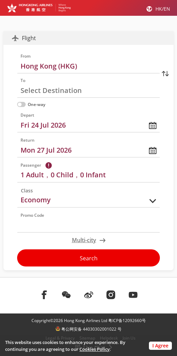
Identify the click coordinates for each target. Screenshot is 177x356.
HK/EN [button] (162, 8)
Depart (27, 115)
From (25, 56)
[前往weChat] (66, 294)
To (23, 80)
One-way (31, 104)
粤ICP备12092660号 (127, 320)
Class (27, 190)
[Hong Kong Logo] (39, 7)
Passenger (31, 165)
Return (28, 140)
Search (89, 258)
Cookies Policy (94, 349)
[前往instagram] (111, 294)
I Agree (160, 345)
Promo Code (32, 215)
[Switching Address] (165, 73)
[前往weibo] (89, 294)
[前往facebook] (44, 294)
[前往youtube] (133, 294)
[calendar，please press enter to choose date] (88, 121)
